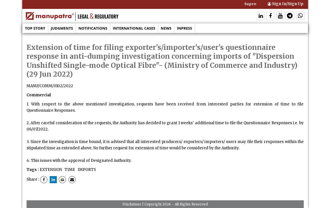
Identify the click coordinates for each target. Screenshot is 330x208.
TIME (69, 169)
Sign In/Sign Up (285, 3)
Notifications (93, 28)
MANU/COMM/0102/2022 (50, 85)
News (166, 28)
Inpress (184, 28)
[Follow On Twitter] (280, 16)
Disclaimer (131, 204)
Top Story (35, 28)
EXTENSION (51, 169)
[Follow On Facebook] (270, 16)
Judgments (62, 28)
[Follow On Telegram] (289, 16)
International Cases (134, 28)
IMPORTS (86, 169)
